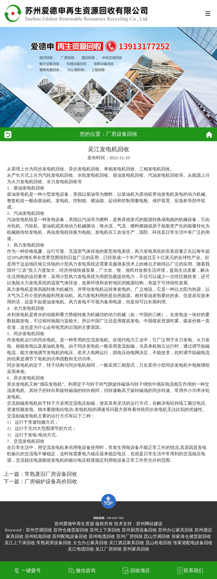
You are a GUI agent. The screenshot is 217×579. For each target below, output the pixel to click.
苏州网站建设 (149, 523)
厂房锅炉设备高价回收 (51, 481)
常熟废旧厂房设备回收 (51, 474)
